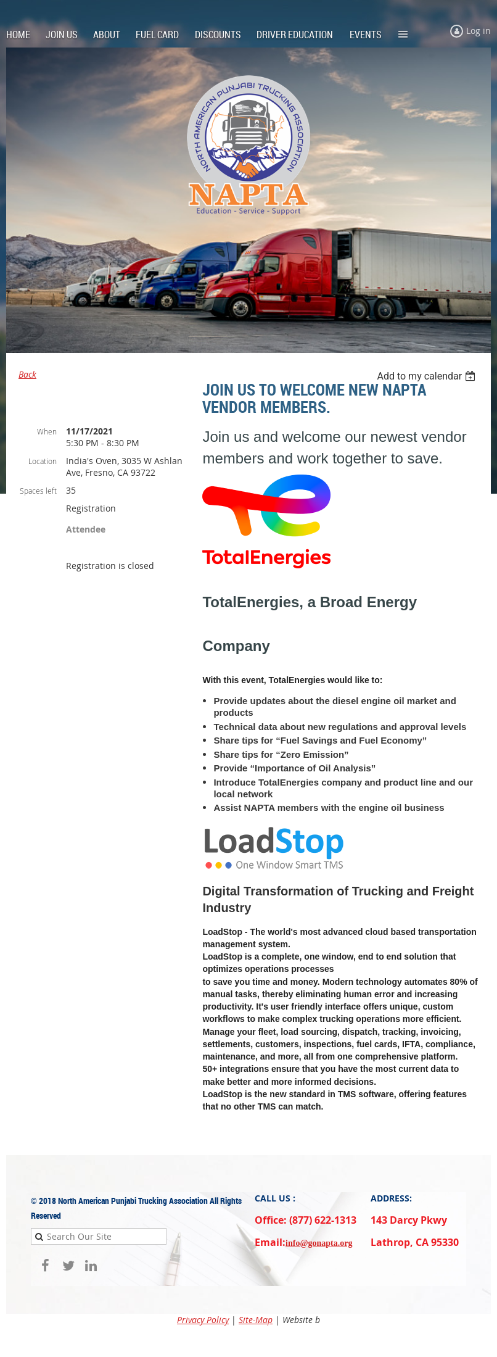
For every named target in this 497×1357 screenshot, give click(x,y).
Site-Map (256, 1320)
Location (42, 461)
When (47, 431)
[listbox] (428, 376)
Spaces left (38, 491)
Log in (478, 30)
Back (27, 374)
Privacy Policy (203, 1320)
